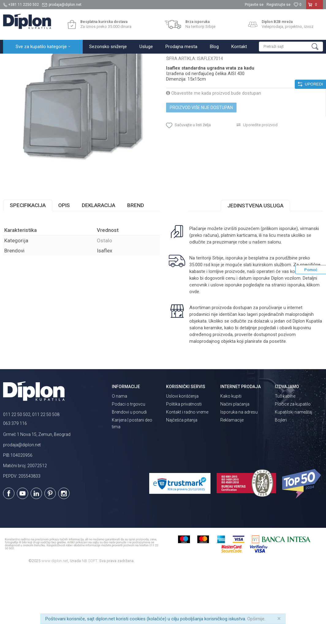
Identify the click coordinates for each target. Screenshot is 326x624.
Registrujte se (278, 4)
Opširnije (255, 619)
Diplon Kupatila (16, 60)
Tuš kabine (285, 449)
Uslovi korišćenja (182, 449)
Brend (135, 259)
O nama (119, 449)
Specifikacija (28, 259)
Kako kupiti (230, 449)
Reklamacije (232, 473)
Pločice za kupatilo (293, 457)
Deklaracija (98, 259)
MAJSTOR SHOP (80, 60)
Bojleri (281, 473)
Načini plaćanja (234, 457)
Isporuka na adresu (239, 465)
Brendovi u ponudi (129, 465)
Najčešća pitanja (181, 473)
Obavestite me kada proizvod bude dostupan (213, 146)
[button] (291, 46)
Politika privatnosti (184, 457)
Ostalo (106, 60)
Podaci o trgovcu (128, 457)
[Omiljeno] (297, 4)
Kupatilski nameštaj (293, 465)
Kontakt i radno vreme (187, 465)
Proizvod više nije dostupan (201, 161)
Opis (64, 259)
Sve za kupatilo (48, 60)
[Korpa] (314, 7)
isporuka (296, 338)
